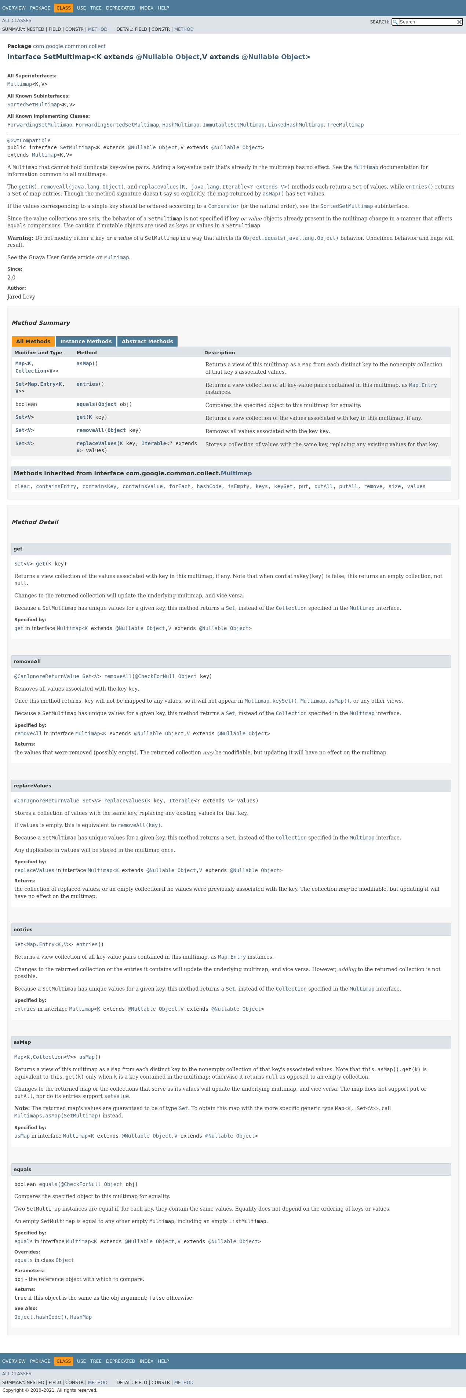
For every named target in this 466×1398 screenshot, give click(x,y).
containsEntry (56, 486)
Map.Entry (42, 384)
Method (98, 29)
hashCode (209, 486)
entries (87, 384)
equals (86, 404)
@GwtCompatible (29, 140)
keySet (283, 486)
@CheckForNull (155, 676)
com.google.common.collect (69, 46)
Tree (96, 8)
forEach (179, 486)
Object (187, 57)
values (416, 486)
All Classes (16, 20)
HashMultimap (180, 125)
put (303, 486)
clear (22, 486)
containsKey (99, 486)
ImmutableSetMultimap (234, 125)
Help (163, 8)
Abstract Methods (147, 341)
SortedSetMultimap (33, 104)
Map (20, 363)
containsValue (143, 486)
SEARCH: (380, 22)
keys (262, 486)
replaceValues (97, 443)
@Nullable (154, 57)
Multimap (19, 84)
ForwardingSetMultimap (39, 125)
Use (81, 8)
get (81, 417)
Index (147, 8)
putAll (323, 486)
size (395, 486)
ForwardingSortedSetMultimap (117, 125)
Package (40, 8)
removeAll (91, 430)
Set (20, 384)
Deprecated (120, 8)
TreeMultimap (345, 125)
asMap (84, 363)
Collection (30, 371)
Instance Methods (86, 341)
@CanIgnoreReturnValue (46, 676)
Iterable (154, 443)
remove (373, 486)
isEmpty (239, 486)
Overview (14, 8)
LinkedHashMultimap (296, 125)
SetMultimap (77, 147)
